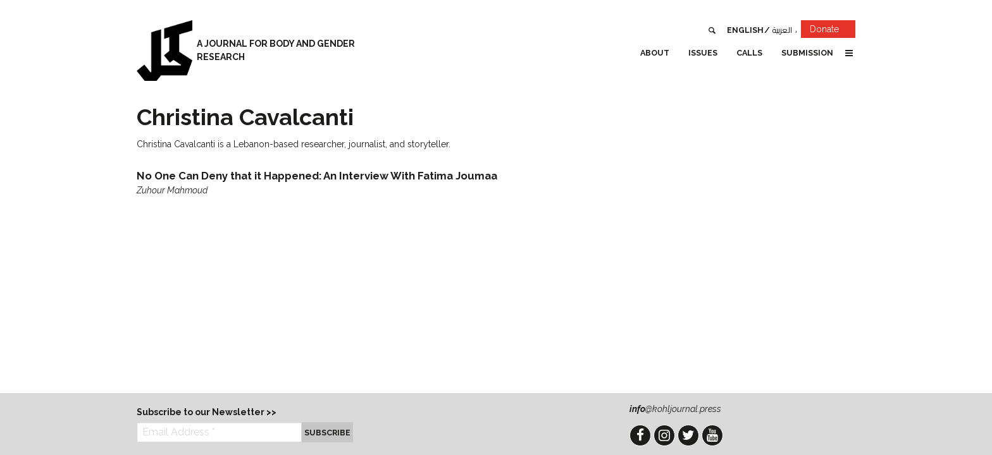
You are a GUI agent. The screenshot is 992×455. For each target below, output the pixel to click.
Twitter (688, 435)
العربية (782, 30)
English (745, 30)
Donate (832, 31)
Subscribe (327, 432)
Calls (749, 53)
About (654, 53)
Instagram (664, 435)
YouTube (712, 435)
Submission (807, 53)
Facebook (640, 435)
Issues (702, 53)
